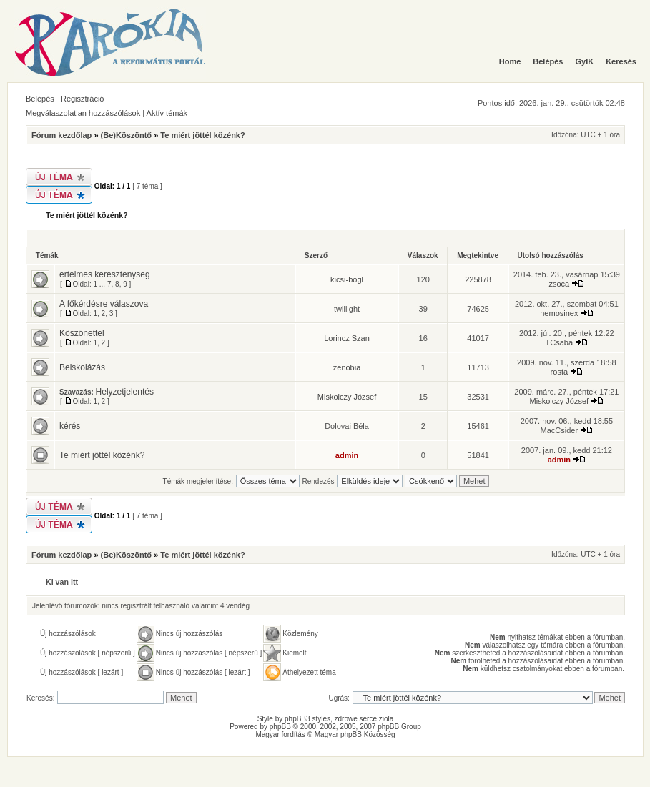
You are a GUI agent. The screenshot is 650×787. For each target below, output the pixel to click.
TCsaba (559, 342)
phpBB (280, 727)
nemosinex (559, 313)
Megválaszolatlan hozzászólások (83, 113)
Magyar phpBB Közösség (355, 734)
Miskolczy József (347, 396)
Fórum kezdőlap (61, 135)
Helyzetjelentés (125, 392)
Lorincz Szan (347, 338)
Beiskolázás (82, 367)
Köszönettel (81, 333)
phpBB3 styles (307, 719)
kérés (69, 426)
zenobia (347, 367)
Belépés (40, 98)
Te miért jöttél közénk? (202, 135)
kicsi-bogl (346, 279)
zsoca (558, 283)
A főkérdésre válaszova (103, 304)
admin (346, 455)
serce (368, 719)
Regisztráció (82, 98)
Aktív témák (167, 113)
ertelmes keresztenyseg (104, 274)
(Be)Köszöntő (126, 135)
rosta (559, 371)
